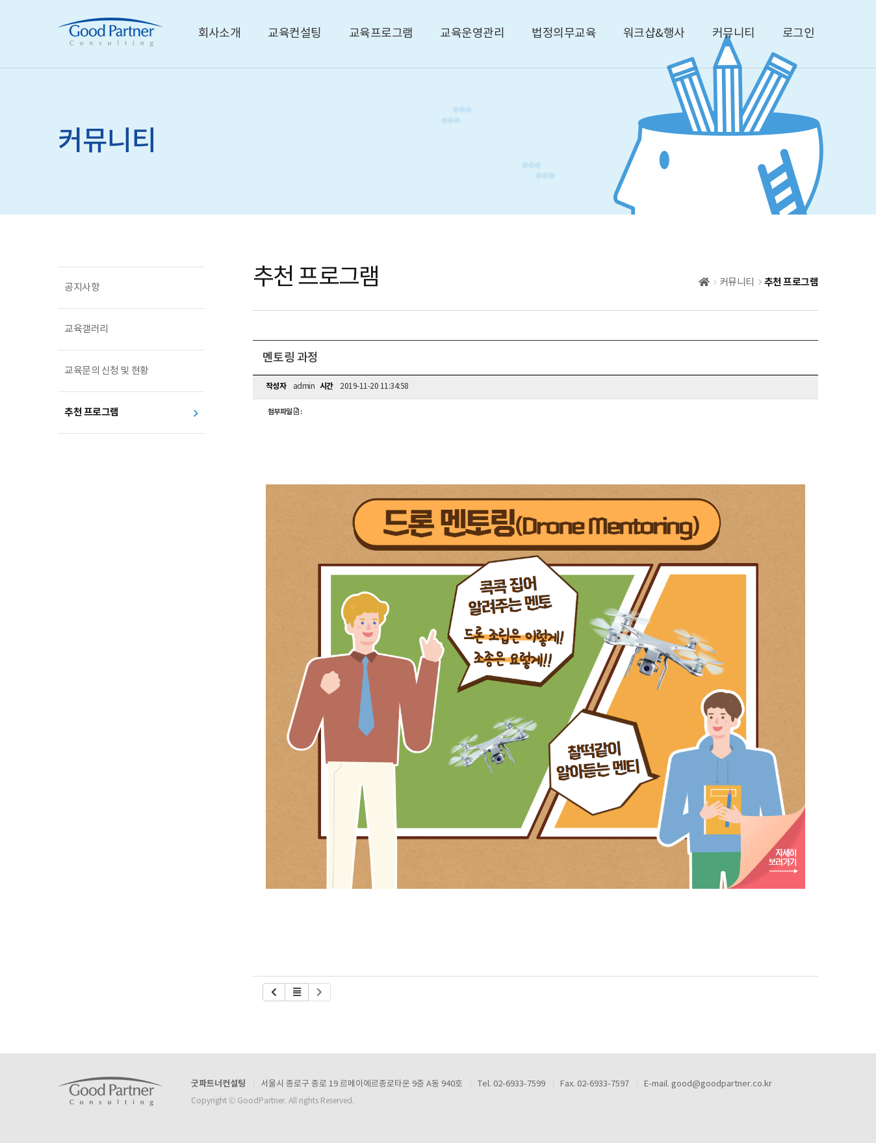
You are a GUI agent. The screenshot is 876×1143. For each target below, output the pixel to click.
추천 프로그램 (91, 412)
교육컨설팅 (294, 33)
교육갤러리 (86, 329)
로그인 (798, 33)
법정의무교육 (564, 33)
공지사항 (81, 287)
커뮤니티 (733, 33)
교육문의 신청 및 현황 (106, 370)
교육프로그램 (381, 33)
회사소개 (219, 33)
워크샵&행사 (654, 33)
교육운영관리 (472, 33)
